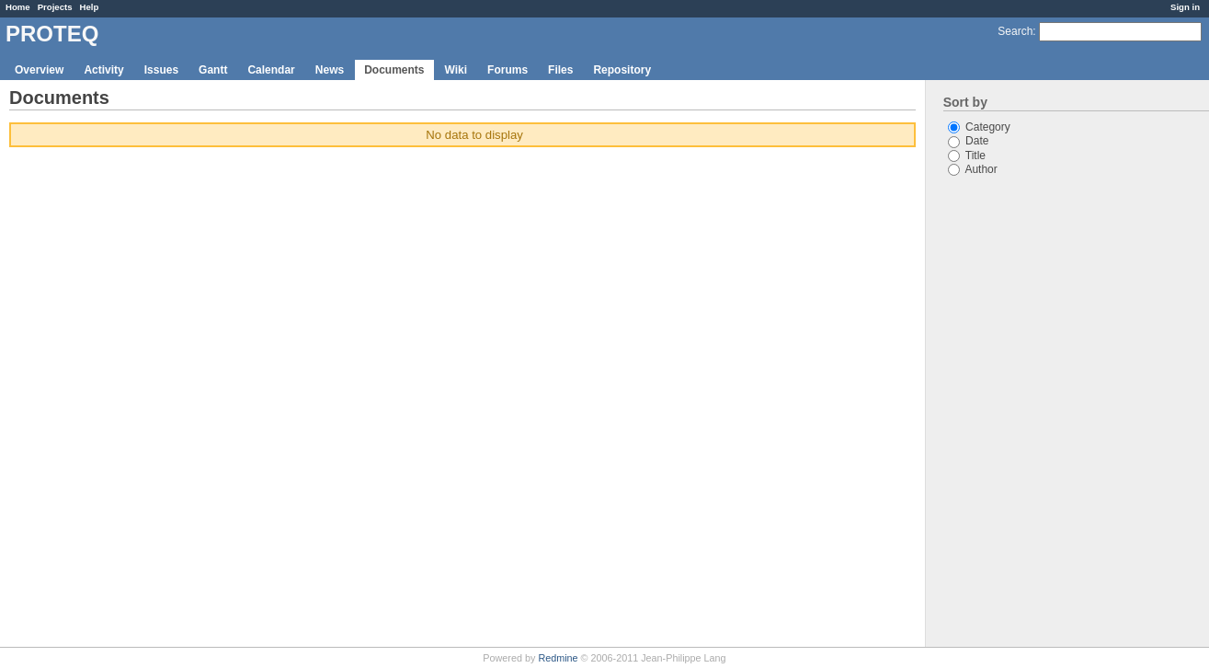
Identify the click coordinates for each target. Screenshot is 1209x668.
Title (967, 155)
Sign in (1185, 7)
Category (979, 127)
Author (973, 169)
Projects (55, 7)
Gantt (213, 69)
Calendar (270, 69)
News (329, 69)
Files (560, 69)
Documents (394, 69)
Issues (161, 69)
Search (1015, 31)
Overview (39, 69)
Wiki (456, 69)
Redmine (557, 657)
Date (968, 140)
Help (89, 7)
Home (18, 7)
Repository (622, 69)
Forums (507, 69)
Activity (103, 69)
